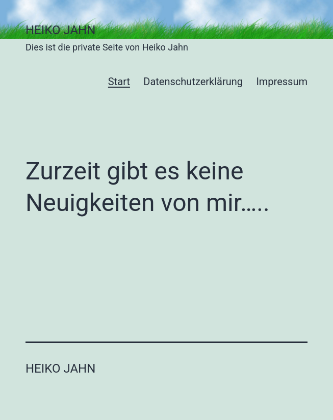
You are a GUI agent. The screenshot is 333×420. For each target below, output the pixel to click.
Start (119, 81)
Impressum (282, 81)
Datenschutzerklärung (193, 81)
